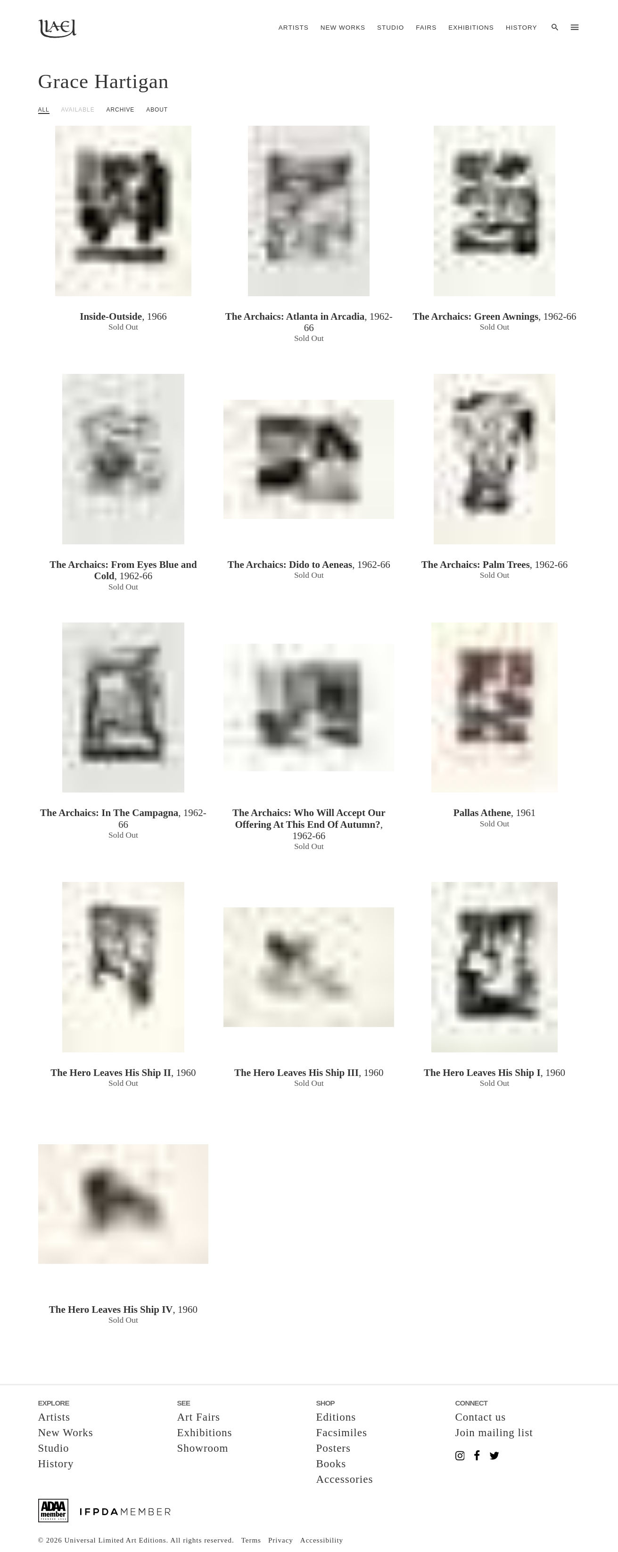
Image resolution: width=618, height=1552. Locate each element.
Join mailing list (494, 1433)
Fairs (426, 27)
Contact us (480, 1417)
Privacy (280, 1540)
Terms (251, 1540)
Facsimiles (341, 1433)
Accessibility (321, 1540)
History (521, 27)
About (157, 109)
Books (331, 1464)
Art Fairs (198, 1417)
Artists (294, 27)
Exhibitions (471, 27)
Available (78, 109)
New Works (343, 27)
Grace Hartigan (103, 81)
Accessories (344, 1479)
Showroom (203, 1448)
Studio (390, 27)
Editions (336, 1417)
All (43, 109)
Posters (333, 1448)
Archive (121, 109)
